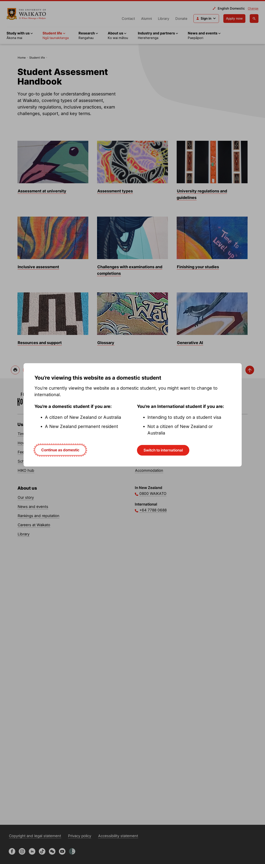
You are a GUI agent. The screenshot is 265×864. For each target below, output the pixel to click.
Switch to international (163, 450)
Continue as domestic (60, 450)
